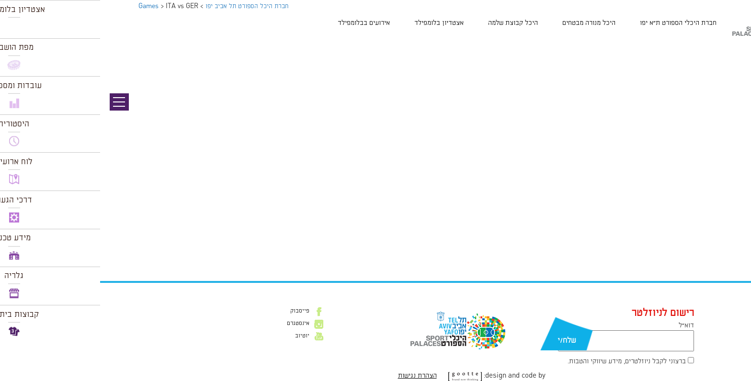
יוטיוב (202, 336)
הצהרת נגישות (317, 375)
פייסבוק (199, 311)
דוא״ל (586, 325)
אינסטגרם (198, 323)
